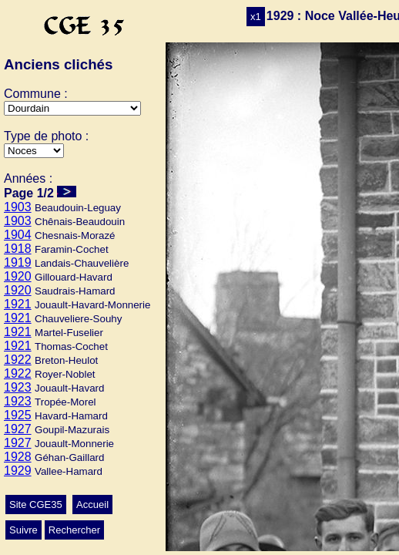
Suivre (23, 530)
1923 (18, 387)
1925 (18, 415)
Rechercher (74, 530)
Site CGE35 (35, 504)
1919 (18, 262)
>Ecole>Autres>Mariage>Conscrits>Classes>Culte (34, 150)
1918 (18, 248)
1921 (18, 304)
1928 (18, 456)
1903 (18, 207)
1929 (18, 470)
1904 (18, 234)
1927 (18, 429)
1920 (18, 276)
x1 (255, 16)
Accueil (92, 504)
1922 (18, 359)
